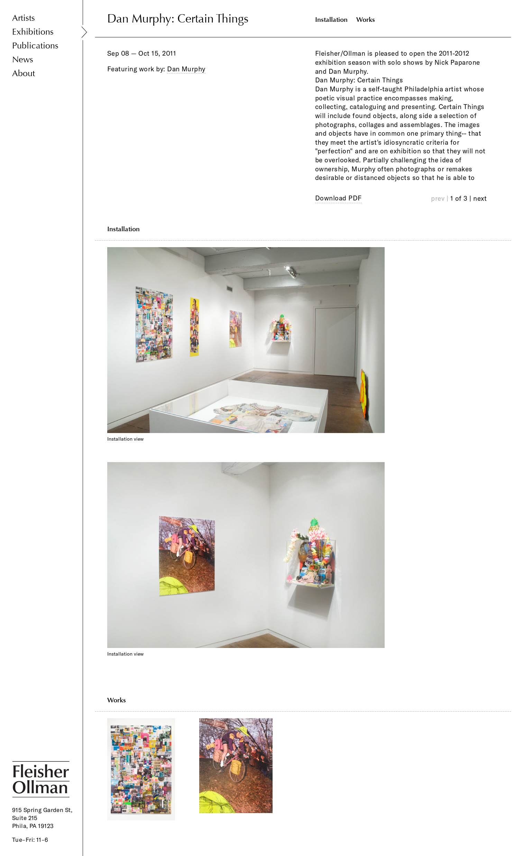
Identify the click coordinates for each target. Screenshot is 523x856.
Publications (35, 45)
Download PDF (338, 198)
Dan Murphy (186, 69)
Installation (331, 20)
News (22, 59)
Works (365, 20)
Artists (23, 18)
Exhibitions (33, 32)
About (23, 73)
